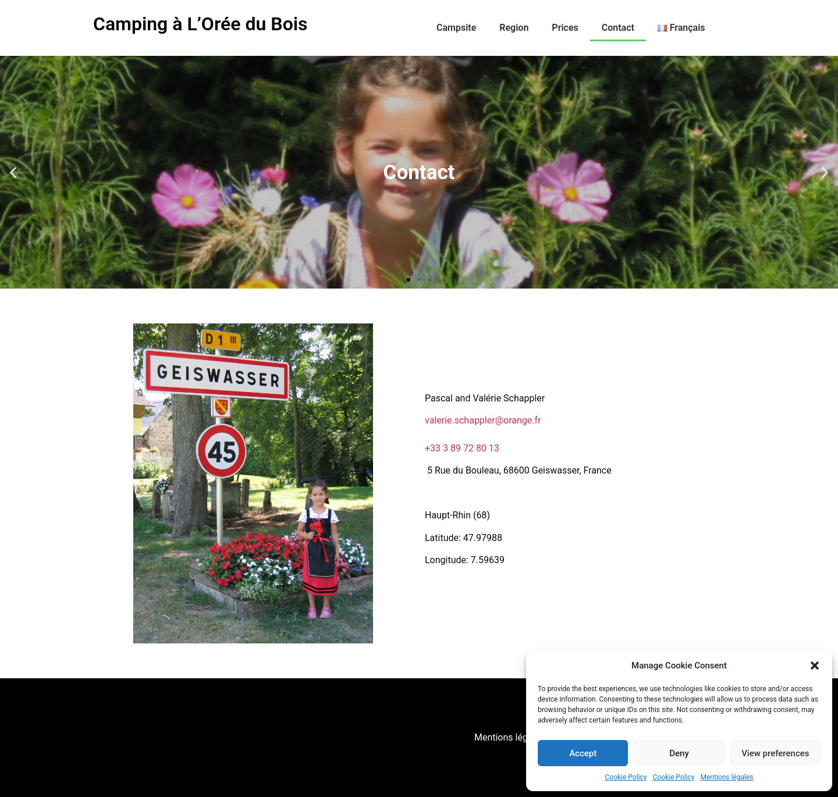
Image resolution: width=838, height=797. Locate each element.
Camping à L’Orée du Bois (200, 24)
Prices (565, 27)
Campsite (456, 27)
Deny (679, 753)
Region (513, 27)
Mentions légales (726, 777)
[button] (815, 665)
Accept (582, 753)
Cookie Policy (626, 777)
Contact (618, 27)
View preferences (775, 753)
